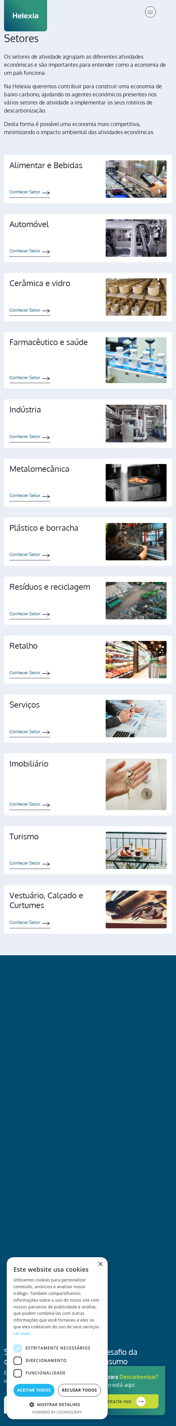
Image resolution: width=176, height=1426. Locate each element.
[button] (57, 1404)
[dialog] (57, 1338)
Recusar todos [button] (79, 1390)
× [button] (100, 1264)
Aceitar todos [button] (34, 1390)
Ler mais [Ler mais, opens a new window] (21, 1333)
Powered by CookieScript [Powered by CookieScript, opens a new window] (57, 1412)
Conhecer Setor (24, 191)
